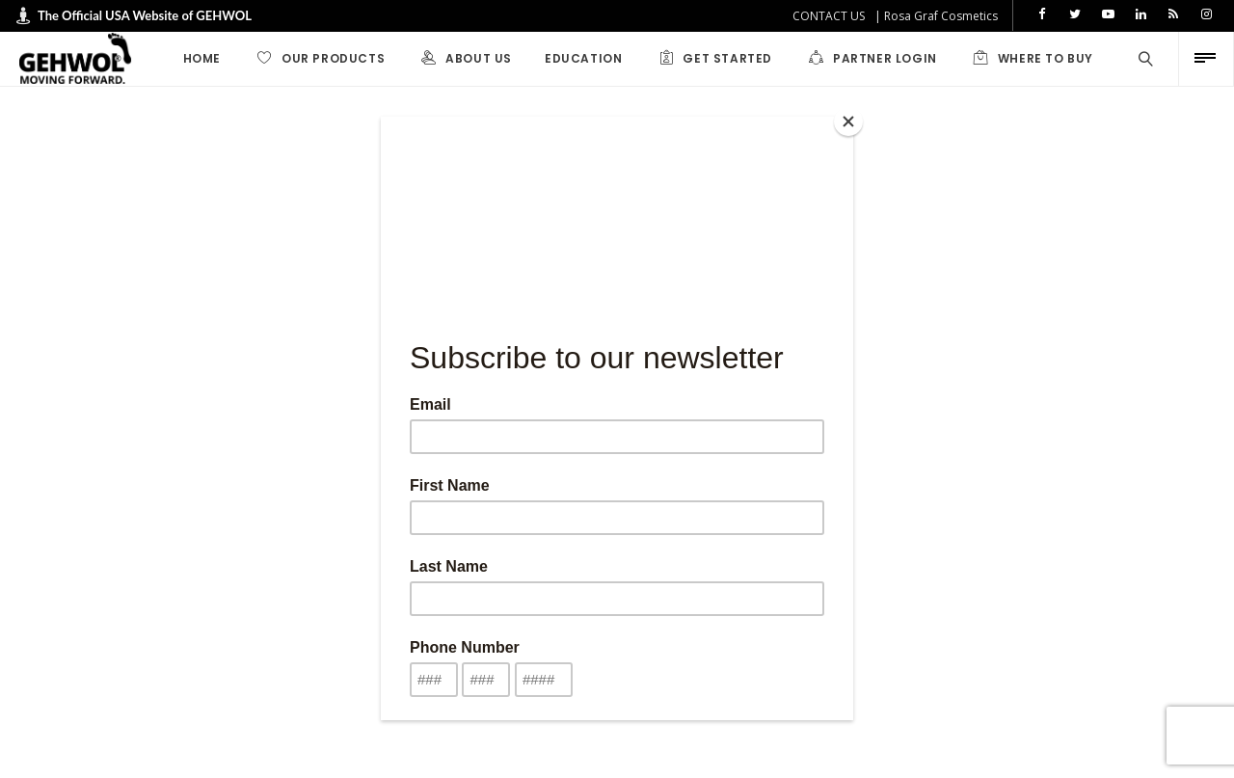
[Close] (848, 121)
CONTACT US (828, 16)
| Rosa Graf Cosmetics (936, 16)
